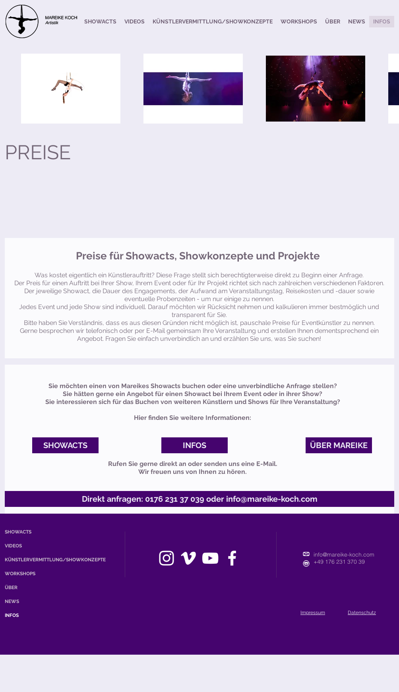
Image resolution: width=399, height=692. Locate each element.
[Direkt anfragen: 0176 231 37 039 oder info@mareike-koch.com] (199, 499)
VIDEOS (13, 546)
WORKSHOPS (20, 573)
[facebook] (232, 558)
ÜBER (11, 587)
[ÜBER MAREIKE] (339, 445)
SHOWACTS (18, 532)
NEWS (12, 601)
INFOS (12, 615)
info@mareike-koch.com (344, 554)
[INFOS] (194, 445)
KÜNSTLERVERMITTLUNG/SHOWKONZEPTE (28, 559)
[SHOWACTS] (65, 445)
